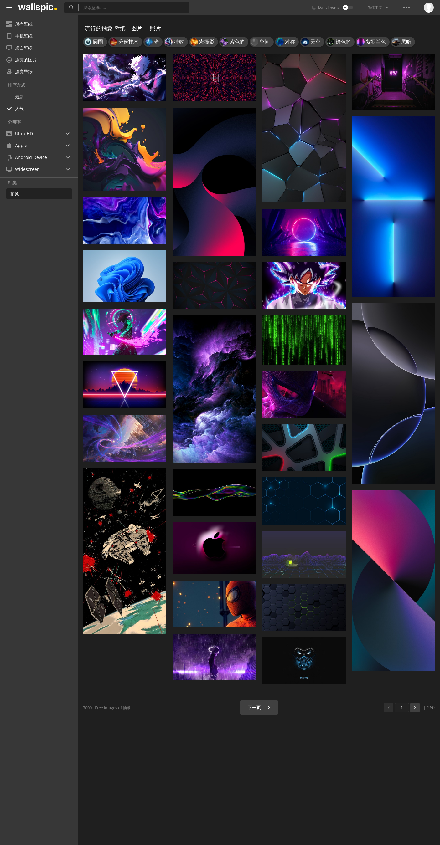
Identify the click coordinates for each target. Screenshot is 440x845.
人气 (19, 108)
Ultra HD (19, 133)
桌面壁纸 (19, 48)
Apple (16, 145)
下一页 (259, 707)
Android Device (26, 157)
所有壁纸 (19, 24)
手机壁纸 (19, 36)
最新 (19, 97)
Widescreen (23, 169)
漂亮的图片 (21, 60)
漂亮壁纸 (19, 71)
